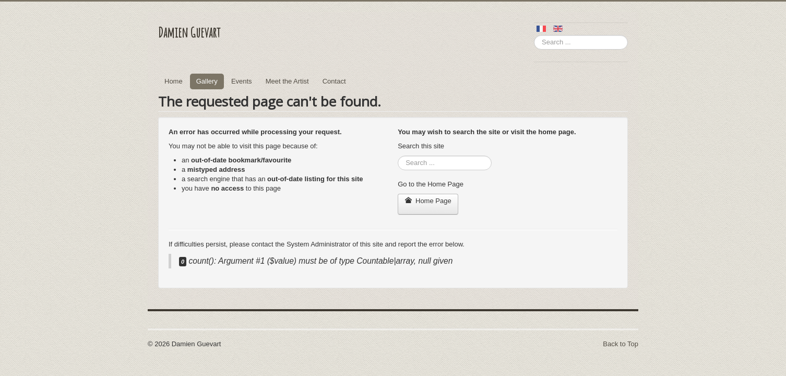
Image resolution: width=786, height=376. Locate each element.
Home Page (427, 201)
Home (173, 81)
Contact (334, 81)
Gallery (207, 81)
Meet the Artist (287, 81)
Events (241, 81)
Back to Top (620, 344)
